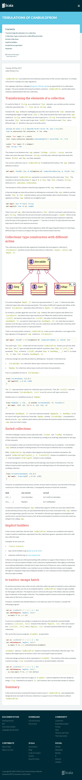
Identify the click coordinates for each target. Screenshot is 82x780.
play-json (31, 550)
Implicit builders (11, 42)
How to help (6, 746)
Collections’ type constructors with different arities (24, 36)
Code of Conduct (35, 752)
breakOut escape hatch (13, 45)
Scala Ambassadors (62, 723)
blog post (33, 86)
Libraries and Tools (62, 732)
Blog (30, 749)
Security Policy (34, 758)
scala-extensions (33, 555)
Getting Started (7, 720)
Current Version (34, 720)
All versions (33, 723)
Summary (8, 48)
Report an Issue (7, 749)
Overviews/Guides (8, 726)
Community (59, 720)
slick (39, 550)
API (3, 723)
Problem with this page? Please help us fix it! (12, 55)
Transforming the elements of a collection (20, 33)
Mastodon (59, 749)
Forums (57, 726)
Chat (57, 729)
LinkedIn (58, 761)
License (31, 755)
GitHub (57, 746)
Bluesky (58, 752)
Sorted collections (12, 39)
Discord (58, 758)
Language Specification (10, 729)
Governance (33, 746)
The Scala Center (61, 735)
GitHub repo (42, 86)
